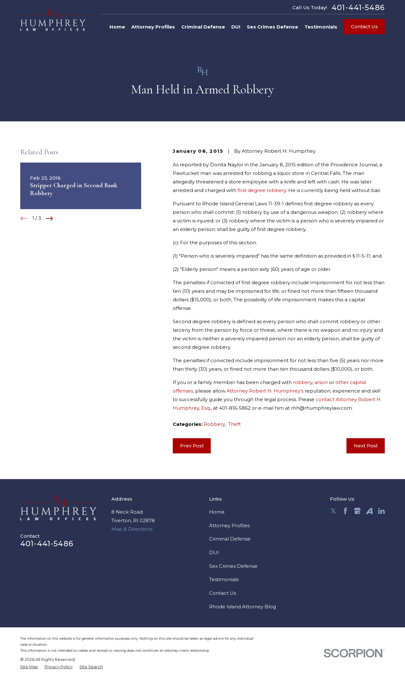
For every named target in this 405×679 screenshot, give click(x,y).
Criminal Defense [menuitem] (203, 27)
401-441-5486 (358, 7)
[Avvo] (369, 511)
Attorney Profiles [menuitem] (153, 27)
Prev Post (192, 446)
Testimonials (224, 579)
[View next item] (49, 218)
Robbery (214, 424)
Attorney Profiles (229, 525)
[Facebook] (345, 511)
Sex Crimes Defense (233, 566)
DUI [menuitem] (235, 27)
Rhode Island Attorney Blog (242, 607)
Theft (234, 424)
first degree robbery (262, 190)
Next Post (366, 446)
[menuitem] (29, 667)
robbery (302, 382)
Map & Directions (132, 529)
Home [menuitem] (117, 27)
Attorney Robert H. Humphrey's (265, 391)
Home (217, 512)
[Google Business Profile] (357, 511)
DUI (214, 552)
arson (321, 382)
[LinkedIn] (381, 511)
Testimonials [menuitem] (320, 27)
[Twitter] (333, 511)
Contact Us (364, 26)
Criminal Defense (230, 539)
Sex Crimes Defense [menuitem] (272, 27)
